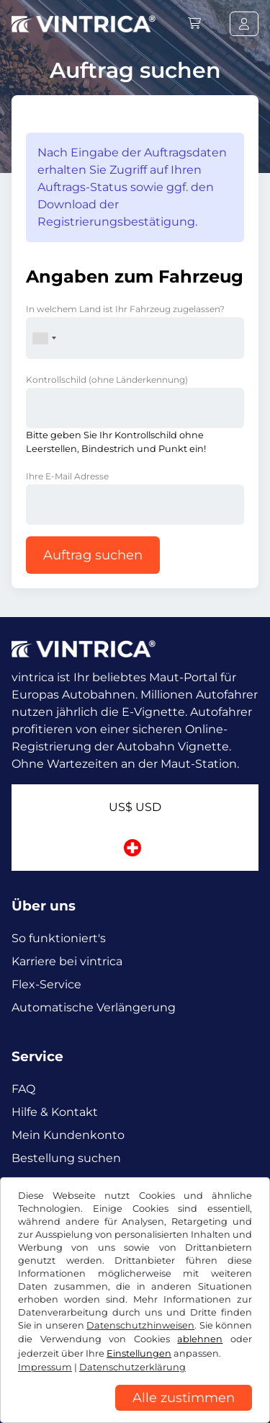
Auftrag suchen (93, 555)
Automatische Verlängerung (94, 1007)
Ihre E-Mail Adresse (67, 476)
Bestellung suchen (66, 1158)
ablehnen (199, 1339)
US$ (135, 807)
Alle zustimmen (183, 1398)
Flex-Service (46, 984)
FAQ (23, 1089)
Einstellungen (139, 1353)
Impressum (45, 1367)
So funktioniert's (59, 938)
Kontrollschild (107, 379)
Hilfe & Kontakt (55, 1112)
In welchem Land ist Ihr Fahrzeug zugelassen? (125, 308)
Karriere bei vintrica (67, 961)
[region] (135, 1412)
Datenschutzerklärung (132, 1367)
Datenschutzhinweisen (140, 1325)
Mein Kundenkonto (68, 1135)
